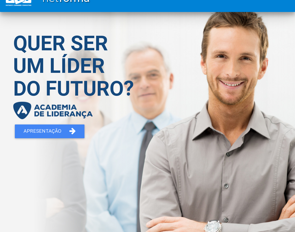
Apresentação (50, 131)
